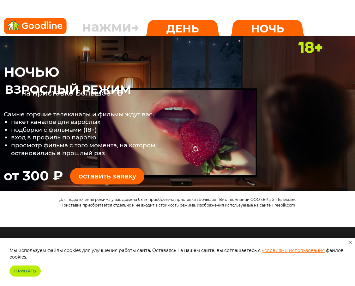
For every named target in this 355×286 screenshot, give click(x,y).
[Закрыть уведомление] (350, 242)
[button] (107, 176)
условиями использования (293, 250)
